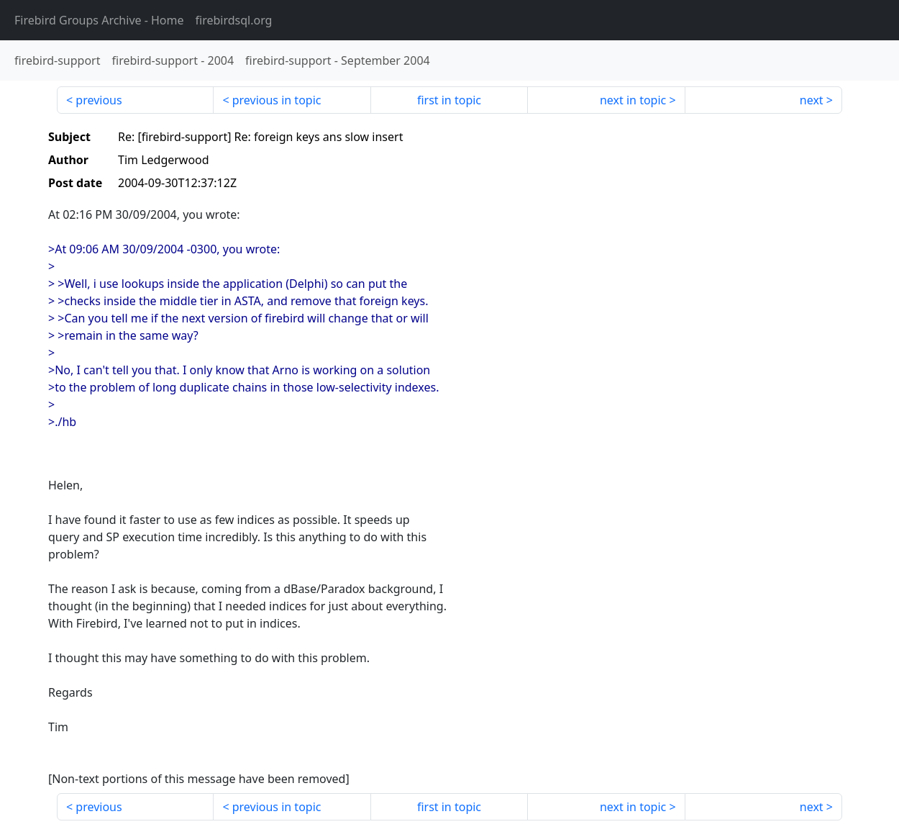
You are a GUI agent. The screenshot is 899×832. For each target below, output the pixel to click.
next (811, 100)
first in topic (449, 100)
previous (99, 100)
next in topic (633, 100)
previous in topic (276, 100)
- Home (99, 20)
